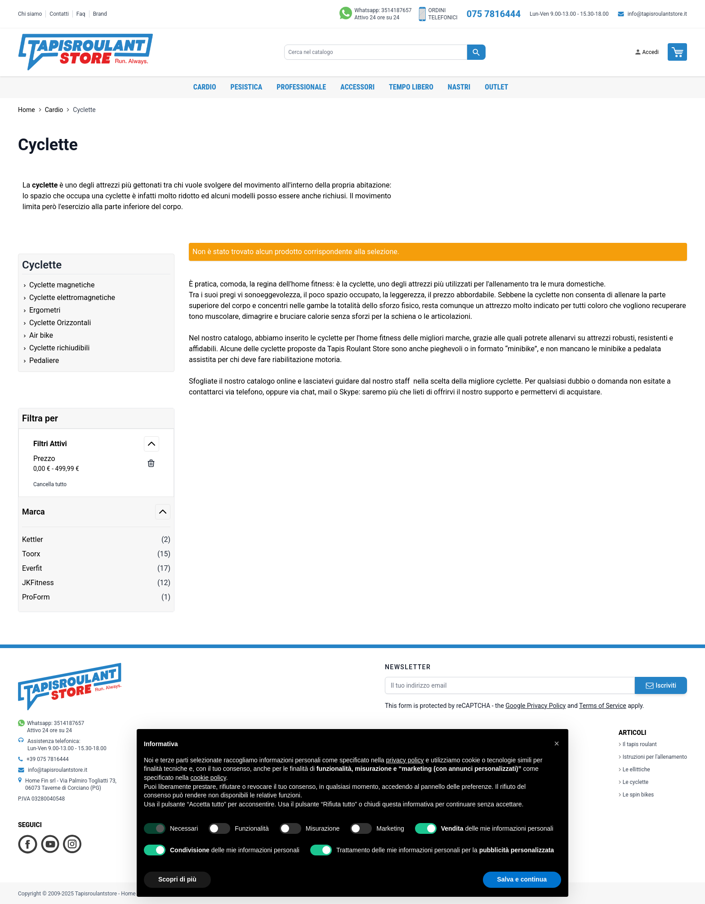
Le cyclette (633, 782)
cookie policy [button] (208, 777)
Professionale (301, 87)
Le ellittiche (634, 769)
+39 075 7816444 (48, 759)
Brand (100, 14)
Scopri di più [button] (177, 879)
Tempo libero (411, 87)
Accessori (357, 87)
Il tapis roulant (638, 744)
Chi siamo (30, 14)
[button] (556, 743)
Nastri (459, 87)
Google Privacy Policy (535, 705)
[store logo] (85, 52)
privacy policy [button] (405, 760)
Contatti (59, 14)
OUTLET (496, 87)
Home (26, 109)
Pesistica (247, 87)
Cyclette (84, 109)
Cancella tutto (50, 484)
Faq (80, 14)
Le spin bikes (636, 795)
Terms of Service (602, 705)
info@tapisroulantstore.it (657, 14)
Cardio (204, 87)
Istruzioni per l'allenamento (653, 757)
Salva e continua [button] (522, 879)
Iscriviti (661, 685)
